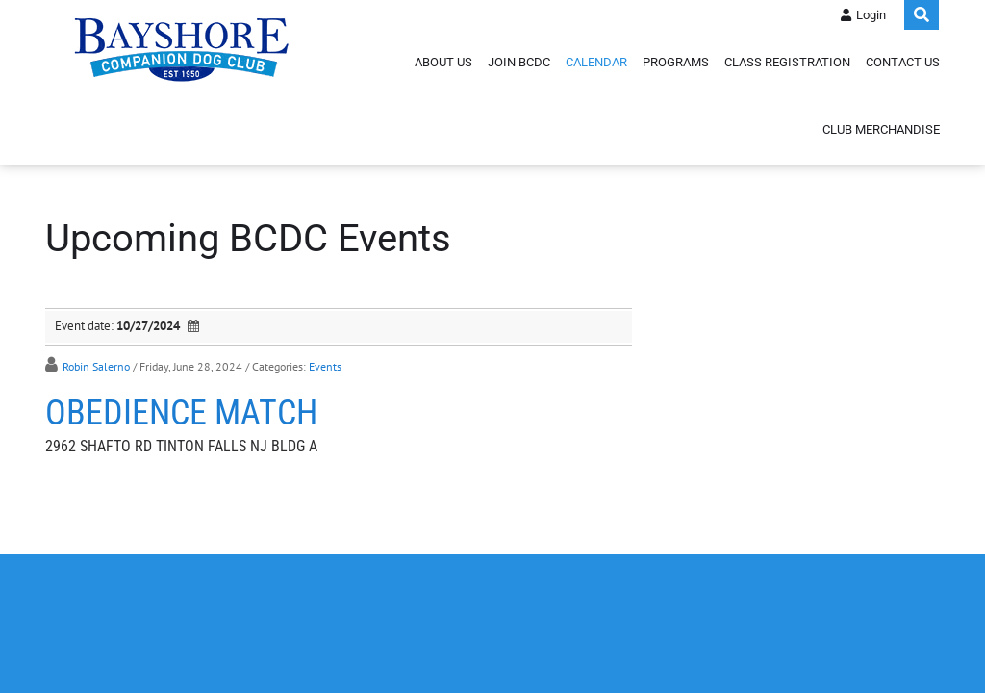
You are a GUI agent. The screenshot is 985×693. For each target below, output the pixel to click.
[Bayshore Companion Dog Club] (181, 49)
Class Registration (787, 62)
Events (325, 366)
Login (871, 15)
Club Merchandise (881, 129)
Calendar (596, 62)
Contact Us (903, 62)
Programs (676, 62)
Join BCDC (519, 62)
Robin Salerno (96, 366)
